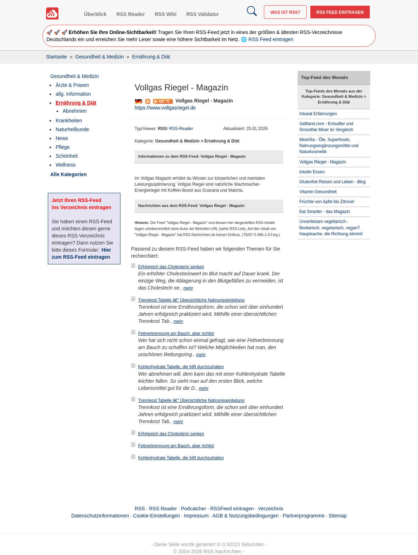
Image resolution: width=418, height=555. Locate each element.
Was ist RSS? (285, 12)
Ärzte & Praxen (72, 85)
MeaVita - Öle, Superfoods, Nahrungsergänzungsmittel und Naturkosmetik (328, 145)
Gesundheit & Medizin (74, 76)
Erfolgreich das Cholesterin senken (171, 266)
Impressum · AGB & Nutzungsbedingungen (231, 515)
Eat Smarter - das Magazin (324, 211)
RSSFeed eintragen (232, 508)
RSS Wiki (165, 14)
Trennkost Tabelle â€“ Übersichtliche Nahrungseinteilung (191, 300)
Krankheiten (69, 120)
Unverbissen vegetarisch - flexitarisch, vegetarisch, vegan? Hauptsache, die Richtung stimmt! (331, 227)
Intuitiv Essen (311, 171)
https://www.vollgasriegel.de (165, 108)
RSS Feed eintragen (340, 12)
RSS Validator (202, 14)
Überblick (95, 14)
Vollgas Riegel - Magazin (322, 161)
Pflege (63, 147)
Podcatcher (193, 508)
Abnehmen (75, 111)
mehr (188, 288)
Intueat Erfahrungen (318, 113)
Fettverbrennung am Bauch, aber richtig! (176, 333)
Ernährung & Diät (76, 103)
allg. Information (73, 94)
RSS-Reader (181, 128)
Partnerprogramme (303, 515)
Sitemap (337, 515)
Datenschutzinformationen (100, 515)
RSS (140, 508)
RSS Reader (131, 14)
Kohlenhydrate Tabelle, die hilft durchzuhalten (181, 366)
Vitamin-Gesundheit (318, 191)
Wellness (66, 165)
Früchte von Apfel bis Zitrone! (327, 201)
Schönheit (67, 156)
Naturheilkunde (72, 129)
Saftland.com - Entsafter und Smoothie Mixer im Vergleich (326, 126)
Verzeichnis (270, 508)
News (62, 138)
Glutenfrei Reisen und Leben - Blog (332, 181)
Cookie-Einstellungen (156, 515)
